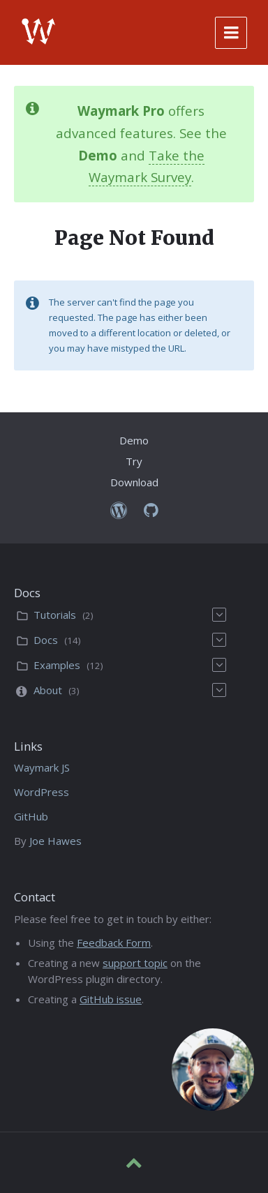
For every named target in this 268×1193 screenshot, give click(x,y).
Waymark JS (42, 767)
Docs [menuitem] (46, 640)
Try (134, 461)
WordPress (41, 792)
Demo (134, 440)
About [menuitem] (48, 690)
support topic (135, 963)
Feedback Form (114, 943)
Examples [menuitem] (57, 665)
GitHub (31, 816)
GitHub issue (111, 999)
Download (134, 482)
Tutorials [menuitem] (55, 615)
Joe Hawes (55, 841)
